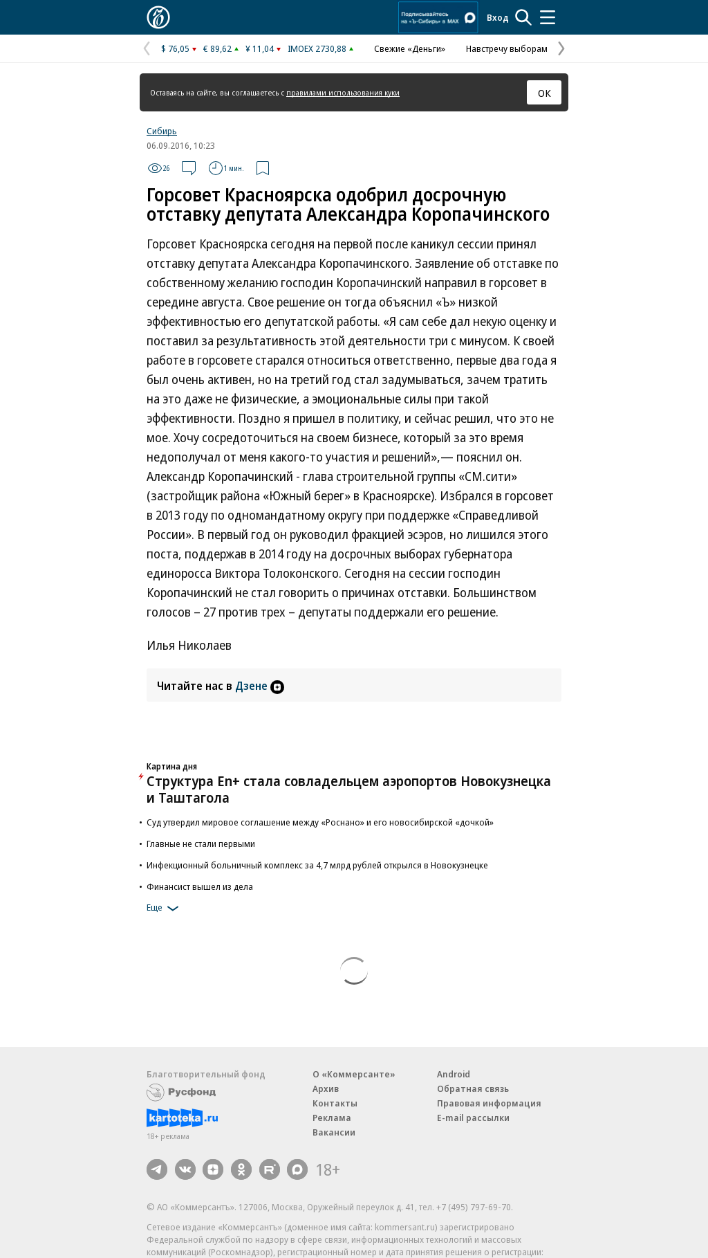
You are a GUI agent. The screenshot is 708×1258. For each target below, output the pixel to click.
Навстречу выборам (507, 48)
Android (453, 1074)
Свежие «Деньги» (409, 48)
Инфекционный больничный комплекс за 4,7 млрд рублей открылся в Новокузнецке (317, 865)
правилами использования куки (343, 92)
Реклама (332, 1117)
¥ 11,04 (259, 48)
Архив (326, 1088)
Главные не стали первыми (201, 843)
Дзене (259, 685)
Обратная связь (473, 1088)
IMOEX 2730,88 (317, 48)
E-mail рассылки (473, 1117)
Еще (165, 908)
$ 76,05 (175, 48)
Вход (498, 17)
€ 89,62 (217, 48)
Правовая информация (489, 1103)
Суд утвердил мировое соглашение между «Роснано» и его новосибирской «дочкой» (320, 822)
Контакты (335, 1103)
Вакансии (334, 1132)
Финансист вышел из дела (200, 886)
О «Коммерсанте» (354, 1074)
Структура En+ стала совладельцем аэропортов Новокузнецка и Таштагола (349, 789)
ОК (544, 93)
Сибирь (162, 131)
